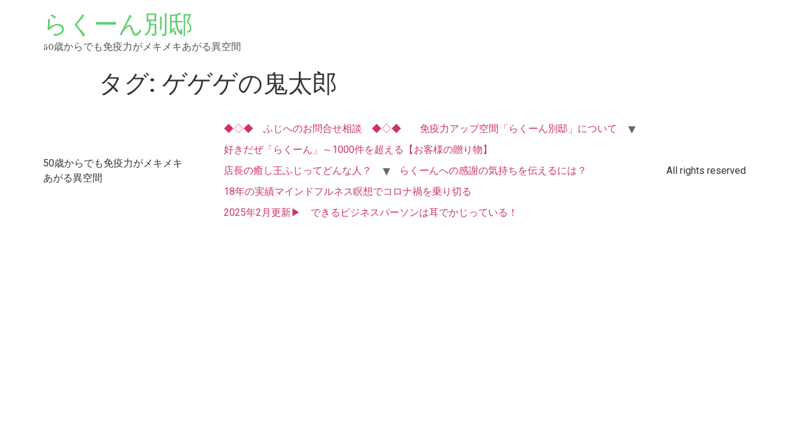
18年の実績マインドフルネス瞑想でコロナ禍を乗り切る (348, 191)
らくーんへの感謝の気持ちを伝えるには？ (493, 170)
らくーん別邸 (118, 24)
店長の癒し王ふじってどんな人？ (298, 170)
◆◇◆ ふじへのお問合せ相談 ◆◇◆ (312, 128)
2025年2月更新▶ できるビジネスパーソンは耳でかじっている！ (371, 212)
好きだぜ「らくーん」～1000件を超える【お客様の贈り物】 (358, 149)
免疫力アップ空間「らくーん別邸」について (518, 128)
